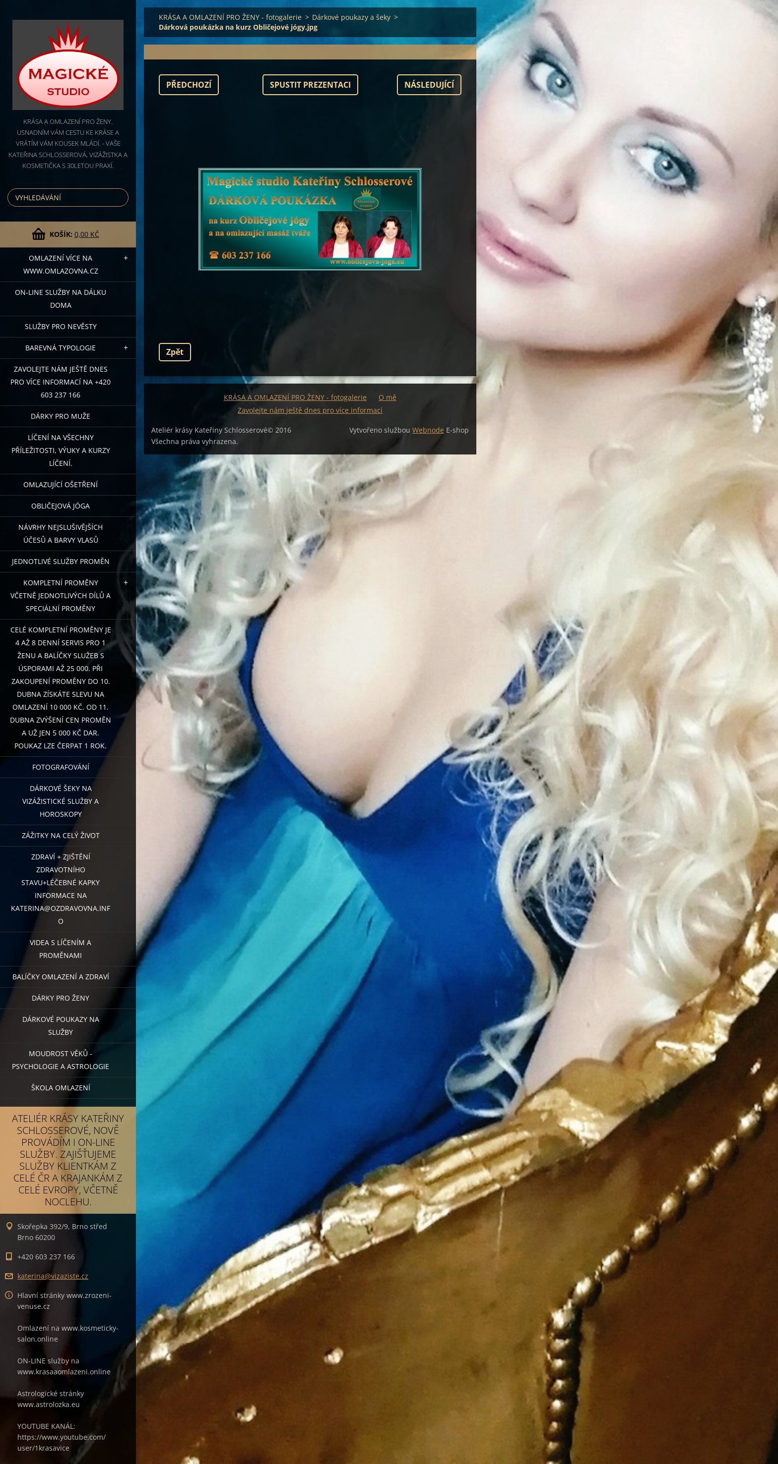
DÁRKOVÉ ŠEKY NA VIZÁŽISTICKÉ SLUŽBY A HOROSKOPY (60, 801)
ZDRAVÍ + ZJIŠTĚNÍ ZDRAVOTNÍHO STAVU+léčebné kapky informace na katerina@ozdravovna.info (60, 889)
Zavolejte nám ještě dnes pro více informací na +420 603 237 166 (60, 381)
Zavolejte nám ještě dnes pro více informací (310, 410)
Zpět (175, 351)
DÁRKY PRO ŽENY (60, 998)
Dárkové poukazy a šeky (351, 17)
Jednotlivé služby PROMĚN (61, 561)
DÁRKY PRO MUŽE (60, 416)
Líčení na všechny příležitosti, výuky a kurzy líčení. (60, 450)
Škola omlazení (60, 1087)
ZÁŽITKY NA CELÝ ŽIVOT (61, 835)
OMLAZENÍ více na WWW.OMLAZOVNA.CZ (60, 264)
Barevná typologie (60, 347)
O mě (387, 397)
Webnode (428, 430)
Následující (429, 84)
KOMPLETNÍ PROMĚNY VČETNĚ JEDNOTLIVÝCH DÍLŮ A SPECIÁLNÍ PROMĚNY (60, 595)
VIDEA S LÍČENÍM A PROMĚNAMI (60, 949)
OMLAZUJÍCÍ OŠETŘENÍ (60, 484)
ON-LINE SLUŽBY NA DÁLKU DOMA (60, 298)
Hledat (119, 197)
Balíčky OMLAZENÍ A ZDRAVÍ (60, 976)
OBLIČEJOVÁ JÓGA (60, 505)
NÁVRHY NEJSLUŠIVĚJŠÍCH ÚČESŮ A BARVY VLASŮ (60, 533)
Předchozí (188, 84)
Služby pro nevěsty (61, 326)
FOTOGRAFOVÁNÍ (60, 767)
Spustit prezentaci (310, 84)
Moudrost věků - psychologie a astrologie (60, 1060)
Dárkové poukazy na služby (60, 1025)
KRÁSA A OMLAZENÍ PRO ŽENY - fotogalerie (230, 17)
